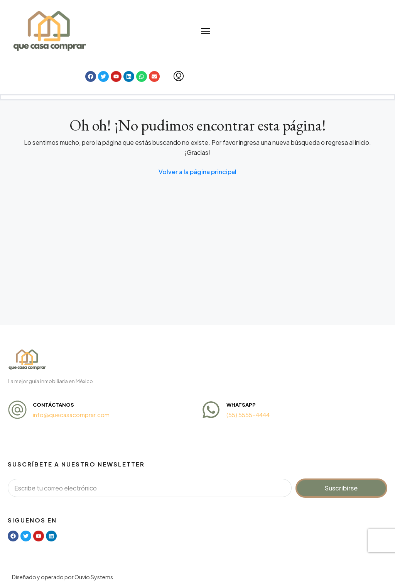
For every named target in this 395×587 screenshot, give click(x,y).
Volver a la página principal (197, 172)
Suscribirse (341, 488)
